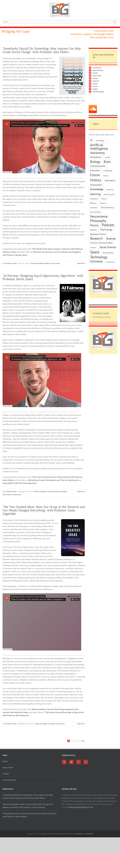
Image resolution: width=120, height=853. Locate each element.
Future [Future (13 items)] (95, 175)
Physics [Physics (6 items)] (94, 225)
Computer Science (53, 491)
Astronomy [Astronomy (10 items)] (97, 153)
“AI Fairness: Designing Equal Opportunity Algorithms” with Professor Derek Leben (43, 277)
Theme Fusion (88, 834)
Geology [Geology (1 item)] (105, 176)
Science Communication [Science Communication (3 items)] (101, 242)
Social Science (55, 263)
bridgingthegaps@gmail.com (81, 807)
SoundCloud (97, 68)
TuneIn (95, 86)
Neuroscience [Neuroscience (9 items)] (98, 216)
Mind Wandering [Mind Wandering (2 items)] (107, 207)
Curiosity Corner (9, 780)
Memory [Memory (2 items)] (93, 203)
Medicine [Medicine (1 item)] (104, 199)
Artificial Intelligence (40, 491)
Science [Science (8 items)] (111, 238)
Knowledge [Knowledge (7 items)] (96, 189)
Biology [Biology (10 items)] (95, 162)
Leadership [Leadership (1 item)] (110, 190)
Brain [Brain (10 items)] (107, 162)
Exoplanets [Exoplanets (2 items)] (107, 170)
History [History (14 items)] (95, 180)
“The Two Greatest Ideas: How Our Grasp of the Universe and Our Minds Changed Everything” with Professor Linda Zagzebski (44, 510)
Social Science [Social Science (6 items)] (108, 247)
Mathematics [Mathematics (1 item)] (94, 199)
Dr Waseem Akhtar (11, 263)
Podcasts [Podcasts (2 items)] (93, 230)
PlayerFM (96, 81)
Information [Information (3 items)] (109, 180)
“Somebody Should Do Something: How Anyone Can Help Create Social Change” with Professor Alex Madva (42, 50)
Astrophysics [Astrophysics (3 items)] (96, 157)
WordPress (79, 834)
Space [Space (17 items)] (94, 252)
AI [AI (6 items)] (91, 140)
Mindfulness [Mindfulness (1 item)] (94, 208)
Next (82, 741)
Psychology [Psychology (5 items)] (106, 229)
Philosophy (34, 263)
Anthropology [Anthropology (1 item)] (100, 140)
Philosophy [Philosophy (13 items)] (98, 221)
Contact (6, 773)
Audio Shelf (8, 767)
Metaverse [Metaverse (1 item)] (103, 203)
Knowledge (43, 724)
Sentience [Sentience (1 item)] (93, 247)
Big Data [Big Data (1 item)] (107, 157)
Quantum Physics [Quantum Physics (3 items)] (98, 234)
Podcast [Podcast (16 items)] (108, 225)
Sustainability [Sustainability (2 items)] (108, 253)
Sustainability (16, 494)
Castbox (95, 89)
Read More (80, 263)
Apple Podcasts (98, 70)
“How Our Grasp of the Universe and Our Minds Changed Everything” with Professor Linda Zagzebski (58, 655)
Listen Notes (97, 76)
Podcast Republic (98, 92)
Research (47, 263)
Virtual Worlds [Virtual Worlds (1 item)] (110, 262)
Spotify (95, 84)
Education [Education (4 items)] (95, 170)
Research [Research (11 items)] (96, 238)
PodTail (95, 78)
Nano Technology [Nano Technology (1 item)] (95, 212)
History (37, 724)
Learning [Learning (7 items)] (95, 194)
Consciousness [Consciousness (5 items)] (98, 166)
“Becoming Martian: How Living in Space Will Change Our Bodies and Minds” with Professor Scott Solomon (28, 806)
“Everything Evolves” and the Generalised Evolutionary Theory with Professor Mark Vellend (29, 815)
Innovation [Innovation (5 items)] (96, 184)
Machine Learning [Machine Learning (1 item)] (109, 194)
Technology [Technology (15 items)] (98, 257)
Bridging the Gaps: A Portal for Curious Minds (15, 178)
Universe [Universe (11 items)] (96, 261)
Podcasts (41, 263)
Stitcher (95, 73)
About (5, 761)
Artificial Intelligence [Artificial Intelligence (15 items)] (99, 146)
